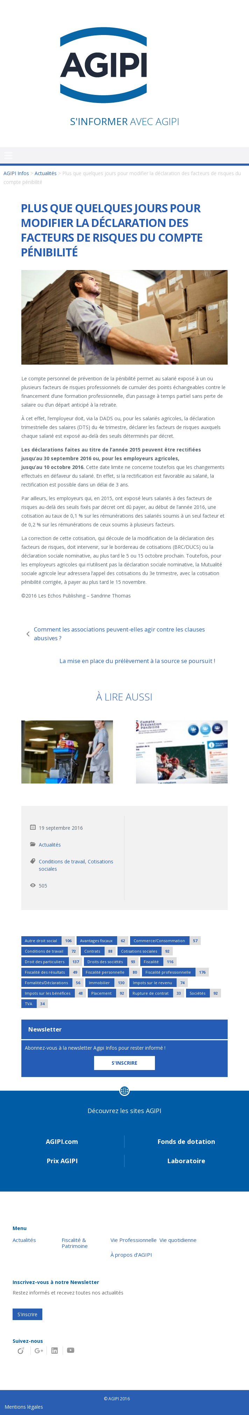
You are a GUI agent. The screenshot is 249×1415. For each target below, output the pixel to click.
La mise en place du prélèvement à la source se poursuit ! (137, 661)
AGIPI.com (62, 1141)
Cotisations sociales (147, 951)
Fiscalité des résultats (52, 972)
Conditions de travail (62, 861)
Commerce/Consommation (167, 940)
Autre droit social (50, 940)
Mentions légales (24, 1406)
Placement (109, 993)
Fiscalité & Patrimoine (75, 1243)
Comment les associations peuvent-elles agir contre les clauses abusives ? (119, 633)
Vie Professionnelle (134, 1240)
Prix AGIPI (62, 1161)
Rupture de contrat (158, 993)
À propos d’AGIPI (131, 1255)
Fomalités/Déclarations (54, 982)
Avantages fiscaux (104, 940)
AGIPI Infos (16, 173)
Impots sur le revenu (160, 982)
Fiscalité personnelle (113, 972)
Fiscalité (160, 961)
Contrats (100, 951)
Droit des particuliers (53, 961)
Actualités (46, 173)
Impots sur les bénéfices (55, 993)
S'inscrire (27, 1314)
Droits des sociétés (112, 961)
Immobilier (108, 982)
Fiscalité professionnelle (177, 972)
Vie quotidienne (178, 1240)
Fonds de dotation (186, 1141)
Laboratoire (186, 1161)
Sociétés (205, 993)
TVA (36, 1003)
